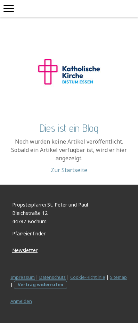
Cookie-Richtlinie (87, 277)
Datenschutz (52, 277)
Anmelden (21, 301)
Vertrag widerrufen (40, 284)
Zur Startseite (69, 170)
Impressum (22, 277)
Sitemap (118, 277)
